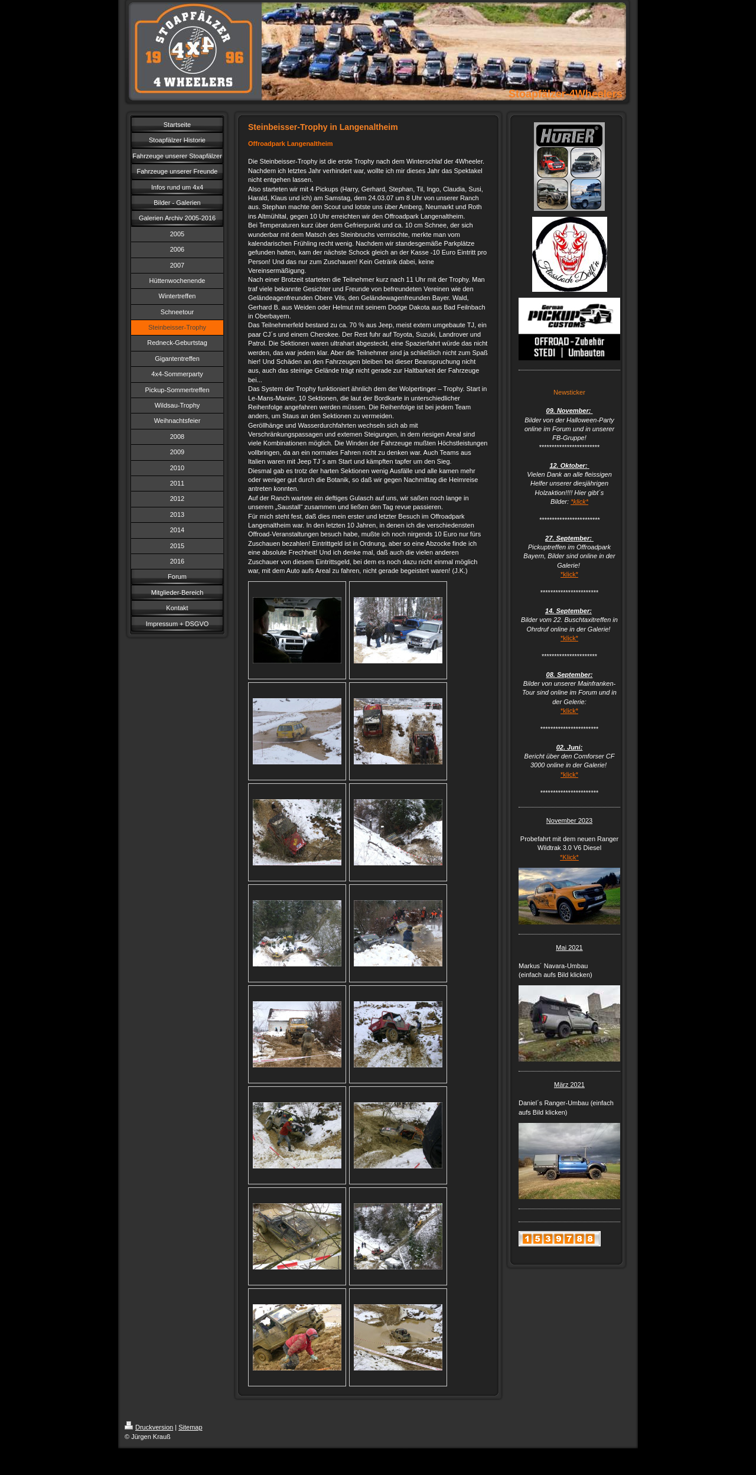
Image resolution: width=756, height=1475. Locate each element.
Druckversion (149, 1427)
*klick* (579, 501)
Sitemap (190, 1427)
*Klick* (569, 857)
